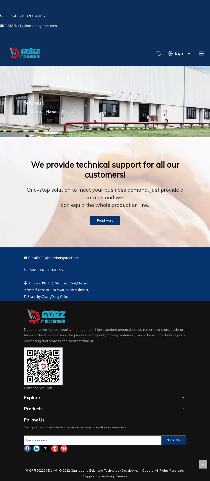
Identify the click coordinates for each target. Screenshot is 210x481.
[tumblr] (54, 448)
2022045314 (45, 471)
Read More (105, 220)
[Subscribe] (173, 440)
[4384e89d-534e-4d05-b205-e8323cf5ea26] (43, 366)
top (203, 464)
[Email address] (91, 440)
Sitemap (120, 476)
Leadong (107, 476)
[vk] (63, 448)
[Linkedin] (36, 448)
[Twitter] (45, 448)
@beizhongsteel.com (62, 257)
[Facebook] (27, 448)
